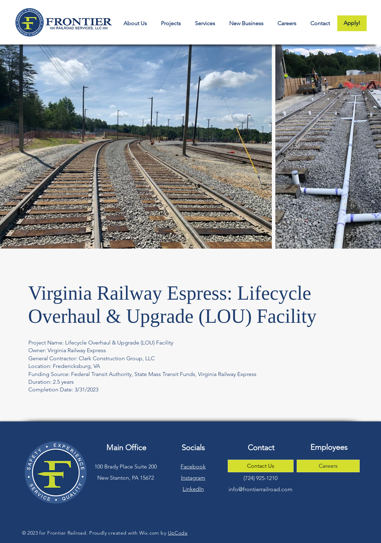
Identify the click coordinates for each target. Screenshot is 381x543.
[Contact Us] (261, 466)
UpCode (178, 533)
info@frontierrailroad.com (260, 489)
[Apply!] (352, 23)
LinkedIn (193, 489)
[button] (246, 23)
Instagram (193, 477)
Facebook (193, 466)
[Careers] (328, 466)
